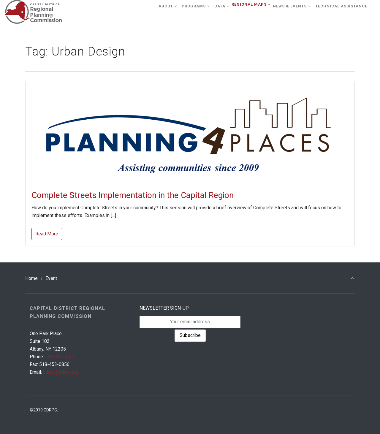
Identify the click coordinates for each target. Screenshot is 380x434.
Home (31, 278)
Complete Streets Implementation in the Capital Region (132, 195)
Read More (46, 234)
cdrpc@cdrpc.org (60, 372)
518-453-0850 (60, 356)
